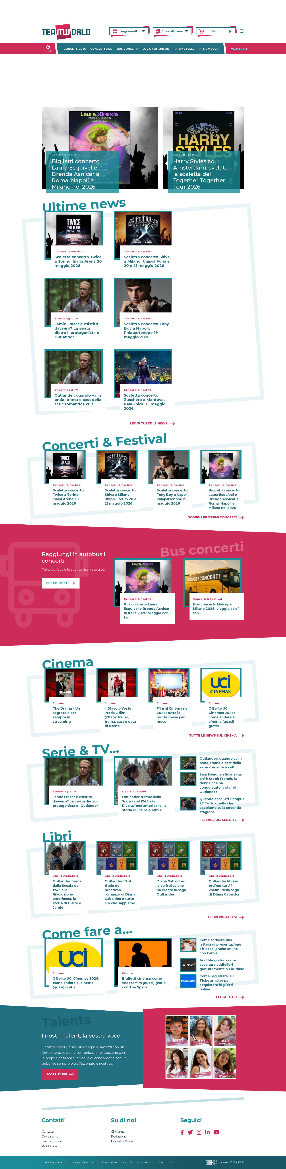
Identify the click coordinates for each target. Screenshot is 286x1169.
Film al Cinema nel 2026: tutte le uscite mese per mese (172, 715)
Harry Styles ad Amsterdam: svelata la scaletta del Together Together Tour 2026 (200, 174)
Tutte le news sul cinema (213, 735)
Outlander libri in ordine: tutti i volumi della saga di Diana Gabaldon (224, 887)
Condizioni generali (53, 1162)
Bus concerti (127, 48)
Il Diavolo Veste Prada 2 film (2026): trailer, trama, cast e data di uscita (120, 717)
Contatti (48, 1131)
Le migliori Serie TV (219, 820)
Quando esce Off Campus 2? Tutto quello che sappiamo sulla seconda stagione (222, 805)
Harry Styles (183, 48)
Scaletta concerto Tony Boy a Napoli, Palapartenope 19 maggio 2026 (146, 330)
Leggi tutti (226, 997)
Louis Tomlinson (155, 48)
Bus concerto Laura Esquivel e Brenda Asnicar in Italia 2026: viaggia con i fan (147, 610)
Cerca (241, 31)
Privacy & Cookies (78, 1162)
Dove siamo (50, 1136)
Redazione (119, 1136)
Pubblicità (49, 1146)
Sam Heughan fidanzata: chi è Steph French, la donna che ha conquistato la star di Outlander (221, 783)
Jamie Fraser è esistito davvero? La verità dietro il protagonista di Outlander (78, 330)
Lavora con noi (52, 1141)
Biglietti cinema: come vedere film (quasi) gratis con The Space (143, 983)
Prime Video (208, 48)
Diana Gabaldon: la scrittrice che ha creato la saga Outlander (171, 887)
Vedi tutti (239, 48)
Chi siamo (118, 1131)
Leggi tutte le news (148, 423)
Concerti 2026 (75, 48)
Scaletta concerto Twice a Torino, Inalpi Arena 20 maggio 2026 (78, 261)
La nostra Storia (122, 1141)
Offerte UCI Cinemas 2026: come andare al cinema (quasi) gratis (222, 717)
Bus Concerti (57, 583)
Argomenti (129, 31)
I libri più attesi (222, 917)
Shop (216, 31)
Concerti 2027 (101, 48)
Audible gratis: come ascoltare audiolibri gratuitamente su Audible (222, 964)
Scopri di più (56, 1074)
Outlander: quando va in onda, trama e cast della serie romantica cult (78, 399)
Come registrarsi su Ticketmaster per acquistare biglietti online (217, 982)
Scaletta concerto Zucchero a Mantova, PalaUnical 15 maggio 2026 (145, 402)
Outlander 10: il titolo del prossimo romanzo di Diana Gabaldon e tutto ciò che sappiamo (120, 892)
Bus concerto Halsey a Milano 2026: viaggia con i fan (216, 608)
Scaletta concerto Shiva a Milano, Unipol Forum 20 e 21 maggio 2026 (147, 261)
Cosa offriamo (172, 31)
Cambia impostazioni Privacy (109, 1162)
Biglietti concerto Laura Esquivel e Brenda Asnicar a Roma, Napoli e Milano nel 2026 (76, 174)
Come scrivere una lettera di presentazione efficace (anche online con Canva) (220, 946)
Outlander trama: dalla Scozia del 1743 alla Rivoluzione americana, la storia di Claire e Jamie (144, 803)
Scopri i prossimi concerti (212, 517)
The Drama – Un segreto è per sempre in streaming (66, 715)
